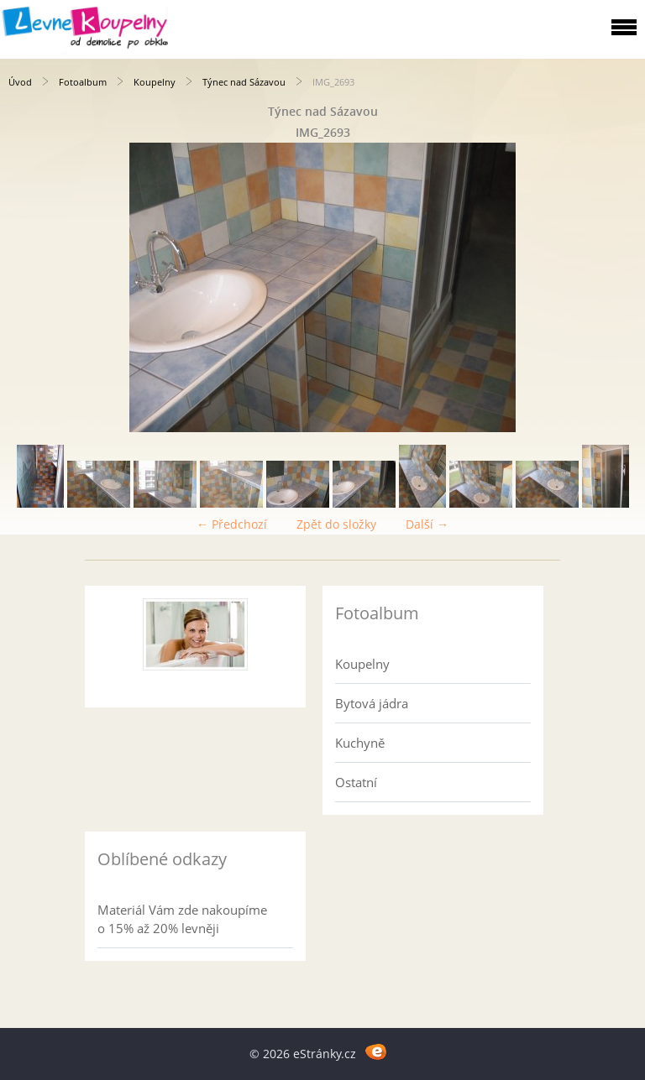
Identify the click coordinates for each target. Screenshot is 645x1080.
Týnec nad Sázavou (244, 82)
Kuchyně (360, 742)
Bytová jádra (371, 703)
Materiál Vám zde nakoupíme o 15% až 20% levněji (182, 919)
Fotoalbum (83, 82)
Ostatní (356, 782)
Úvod (20, 82)
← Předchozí (232, 524)
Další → (427, 524)
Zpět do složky (336, 524)
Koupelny (155, 82)
